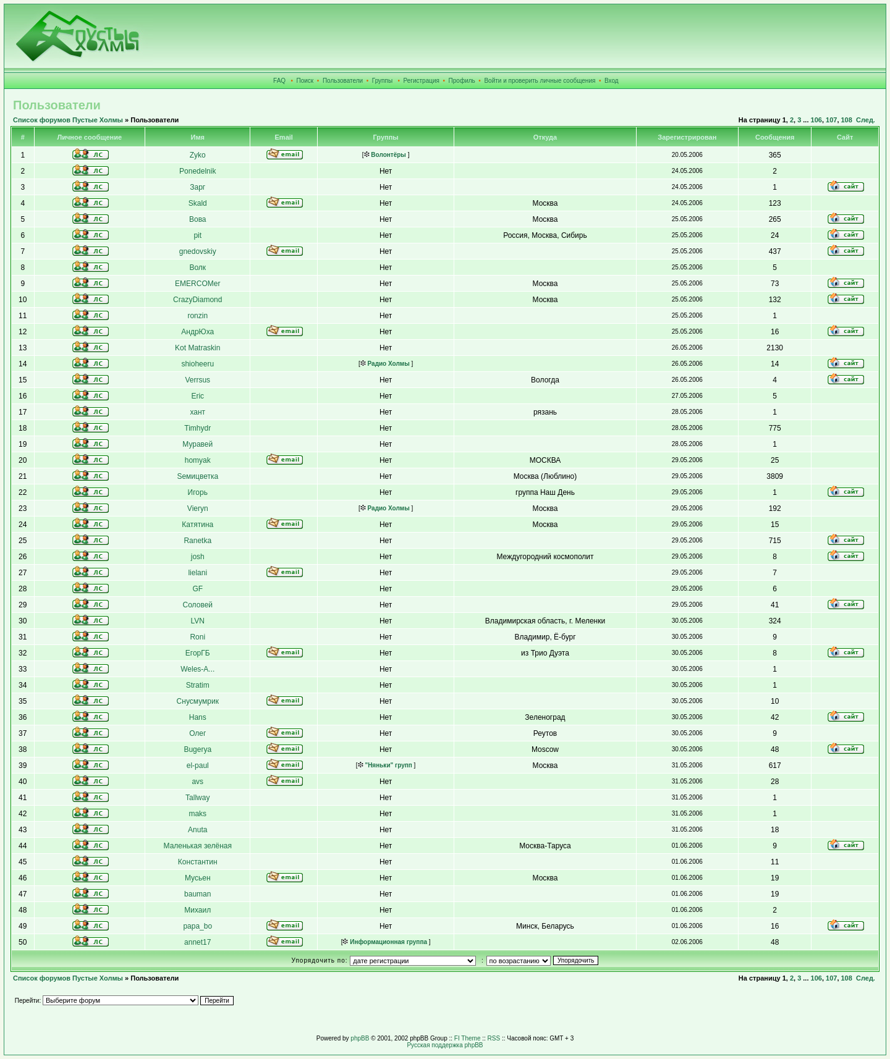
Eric (197, 396)
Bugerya (197, 749)
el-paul (198, 765)
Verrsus (197, 380)
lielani (197, 572)
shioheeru (197, 364)
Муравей (197, 444)
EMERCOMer (197, 283)
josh (198, 556)
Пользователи (343, 80)
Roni (197, 637)
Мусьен (198, 878)
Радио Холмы (385, 363)
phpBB (359, 1038)
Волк (197, 267)
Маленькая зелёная (198, 846)
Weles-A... (197, 669)
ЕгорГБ (197, 653)
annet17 (197, 942)
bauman (197, 894)
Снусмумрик (198, 701)
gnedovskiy (197, 251)
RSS (494, 1038)
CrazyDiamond (197, 299)
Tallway (197, 797)
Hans (197, 717)
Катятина (197, 524)
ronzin (197, 315)
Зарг (197, 187)
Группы (382, 80)
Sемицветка (197, 476)
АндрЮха (197, 331)
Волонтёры (385, 154)
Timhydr (197, 428)
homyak (198, 460)
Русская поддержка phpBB (445, 1045)
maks (197, 813)
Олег (197, 733)
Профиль (462, 80)
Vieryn (197, 508)
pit (197, 235)
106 (816, 120)
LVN (198, 621)
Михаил (197, 910)
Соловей (198, 605)
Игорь (198, 492)
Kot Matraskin (197, 348)
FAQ (279, 80)
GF (197, 588)
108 (846, 120)
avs (197, 781)
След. (865, 120)
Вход (611, 80)
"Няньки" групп (385, 765)
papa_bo (197, 926)
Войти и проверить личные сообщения (539, 80)
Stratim (198, 685)
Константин (198, 862)
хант (197, 412)
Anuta (197, 829)
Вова (197, 219)
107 (831, 120)
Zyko (198, 155)
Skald (198, 203)
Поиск (305, 80)
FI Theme (467, 1038)
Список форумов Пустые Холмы (68, 120)
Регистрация (421, 80)
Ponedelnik (197, 171)
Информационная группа (384, 942)
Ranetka (197, 540)
